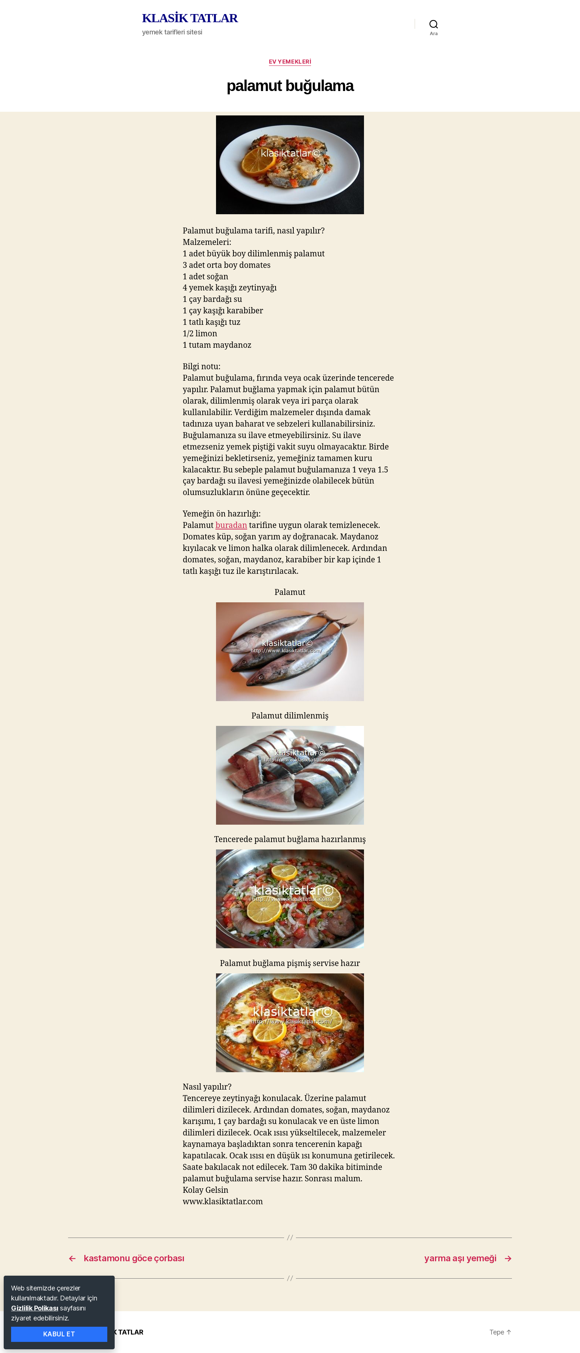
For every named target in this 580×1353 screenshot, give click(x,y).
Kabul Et (59, 1334)
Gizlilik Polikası (34, 1308)
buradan (231, 526)
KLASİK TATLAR (189, 18)
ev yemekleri (290, 61)
